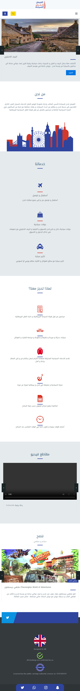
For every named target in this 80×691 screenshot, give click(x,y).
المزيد (71, 72)
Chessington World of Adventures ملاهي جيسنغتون (27, 587)
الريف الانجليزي (10, 57)
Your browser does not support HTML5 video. (40, 481)
